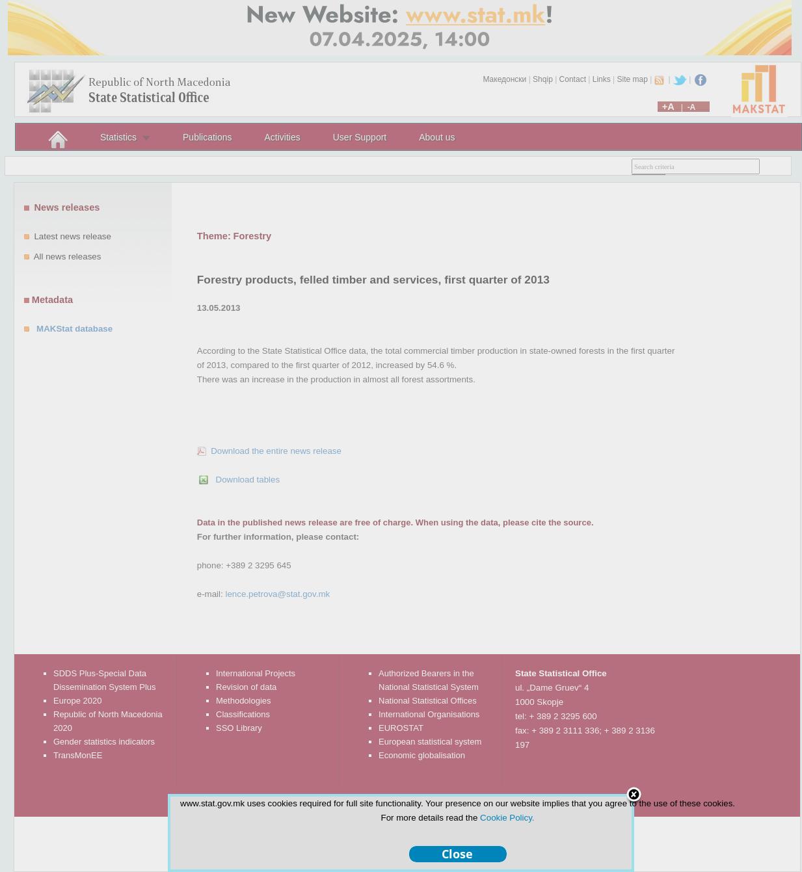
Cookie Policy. (507, 818)
